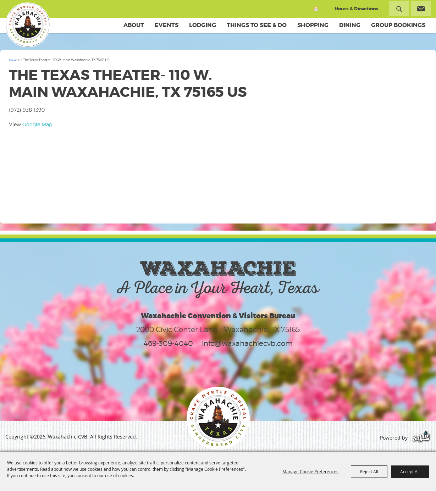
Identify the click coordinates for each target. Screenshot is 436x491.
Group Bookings (398, 25)
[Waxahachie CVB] (27, 24)
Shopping (313, 25)
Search (399, 8)
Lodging (202, 25)
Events (166, 25)
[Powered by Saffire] (421, 438)
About (133, 25)
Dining (349, 25)
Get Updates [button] (421, 8)
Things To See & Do (257, 25)
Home (13, 60)
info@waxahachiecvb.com (247, 343)
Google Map (37, 124)
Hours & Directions (357, 9)
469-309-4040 (168, 343)
